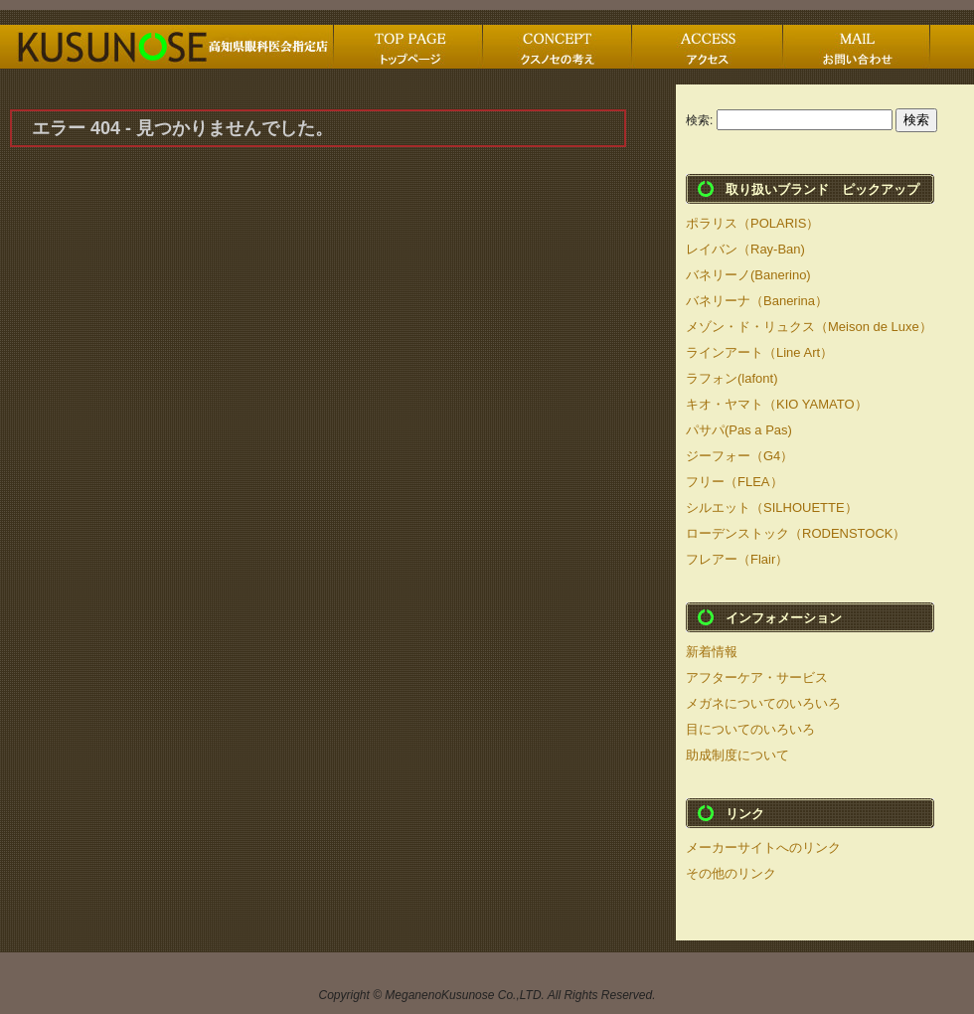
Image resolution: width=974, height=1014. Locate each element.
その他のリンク (731, 873)
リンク (745, 813)
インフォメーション (784, 617)
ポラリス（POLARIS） (752, 223)
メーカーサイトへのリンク (763, 847)
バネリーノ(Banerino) (748, 274)
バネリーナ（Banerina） (757, 300)
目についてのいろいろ (750, 729)
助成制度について (737, 755)
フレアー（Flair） (737, 559)
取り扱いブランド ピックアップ (822, 189)
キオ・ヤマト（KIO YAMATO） (777, 404)
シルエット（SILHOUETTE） (772, 507)
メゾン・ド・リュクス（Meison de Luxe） (809, 326)
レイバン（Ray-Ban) (745, 249)
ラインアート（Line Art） (759, 352)
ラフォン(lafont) (731, 378)
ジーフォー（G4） (739, 455)
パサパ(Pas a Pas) (739, 429)
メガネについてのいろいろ (763, 703)
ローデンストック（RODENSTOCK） (796, 533)
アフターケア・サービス (757, 677)
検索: (699, 120)
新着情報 (711, 651)
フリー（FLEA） (734, 481)
